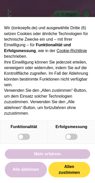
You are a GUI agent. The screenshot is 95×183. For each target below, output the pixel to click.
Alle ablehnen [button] (26, 169)
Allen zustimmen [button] (69, 169)
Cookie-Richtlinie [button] (71, 51)
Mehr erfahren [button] (47, 154)
